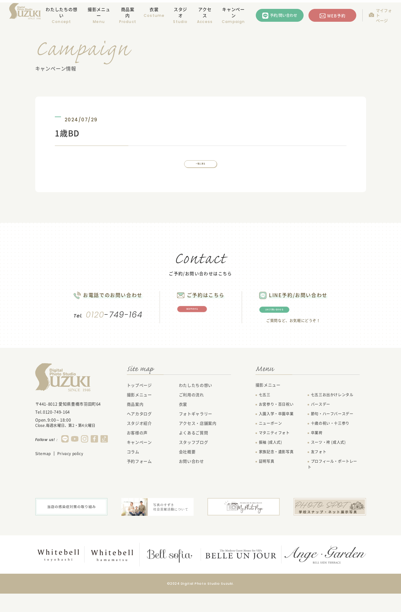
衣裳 (153, 9)
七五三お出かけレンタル (332, 413)
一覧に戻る (200, 169)
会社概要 (187, 470)
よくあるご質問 (193, 451)
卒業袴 (317, 451)
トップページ (139, 404)
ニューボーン (270, 442)
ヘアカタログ (139, 432)
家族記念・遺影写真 (276, 470)
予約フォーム (139, 480)
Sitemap (43, 472)
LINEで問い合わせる (306, 324)
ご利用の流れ (191, 413)
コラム (133, 470)
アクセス (205, 12)
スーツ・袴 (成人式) (328, 461)
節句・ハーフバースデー (332, 432)
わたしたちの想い (61, 12)
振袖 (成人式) (270, 461)
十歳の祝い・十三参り (330, 442)
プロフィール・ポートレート (332, 483)
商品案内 (127, 12)
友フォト (318, 470)
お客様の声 (137, 451)
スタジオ (180, 12)
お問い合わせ (191, 480)
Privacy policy (70, 472)
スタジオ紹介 (139, 442)
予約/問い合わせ (283, 15)
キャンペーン (233, 12)
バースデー (320, 423)
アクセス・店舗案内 (198, 442)
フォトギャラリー (195, 432)
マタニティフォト (274, 451)
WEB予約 (336, 15)
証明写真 (266, 480)
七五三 (264, 413)
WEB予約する (198, 323)
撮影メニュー (139, 413)
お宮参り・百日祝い (276, 423)
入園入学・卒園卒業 (276, 432)
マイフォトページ (384, 15)
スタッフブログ (193, 461)
